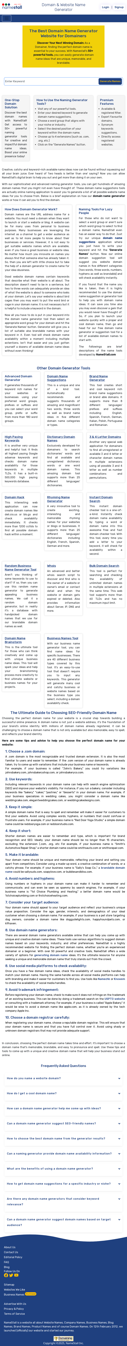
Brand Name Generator (98, 378)
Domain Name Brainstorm (15, 640)
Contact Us (11, 1252)
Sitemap (9, 1284)
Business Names (20, 1294)
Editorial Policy (13, 1257)
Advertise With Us (15, 1303)
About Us (9, 1247)
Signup (119, 7)
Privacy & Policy (14, 1308)
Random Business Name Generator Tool (20, 567)
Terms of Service (14, 1313)
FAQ (6, 1262)
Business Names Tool (62, 638)
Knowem (119, 979)
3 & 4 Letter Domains (105, 437)
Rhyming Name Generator (58, 499)
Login (105, 7)
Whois (51, 566)
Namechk (104, 979)
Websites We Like (14, 1289)
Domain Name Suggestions (57, 378)
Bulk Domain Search (104, 566)
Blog (7, 1267)
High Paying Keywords (14, 438)
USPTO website (115, 998)
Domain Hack (14, 497)
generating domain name (51, 955)
